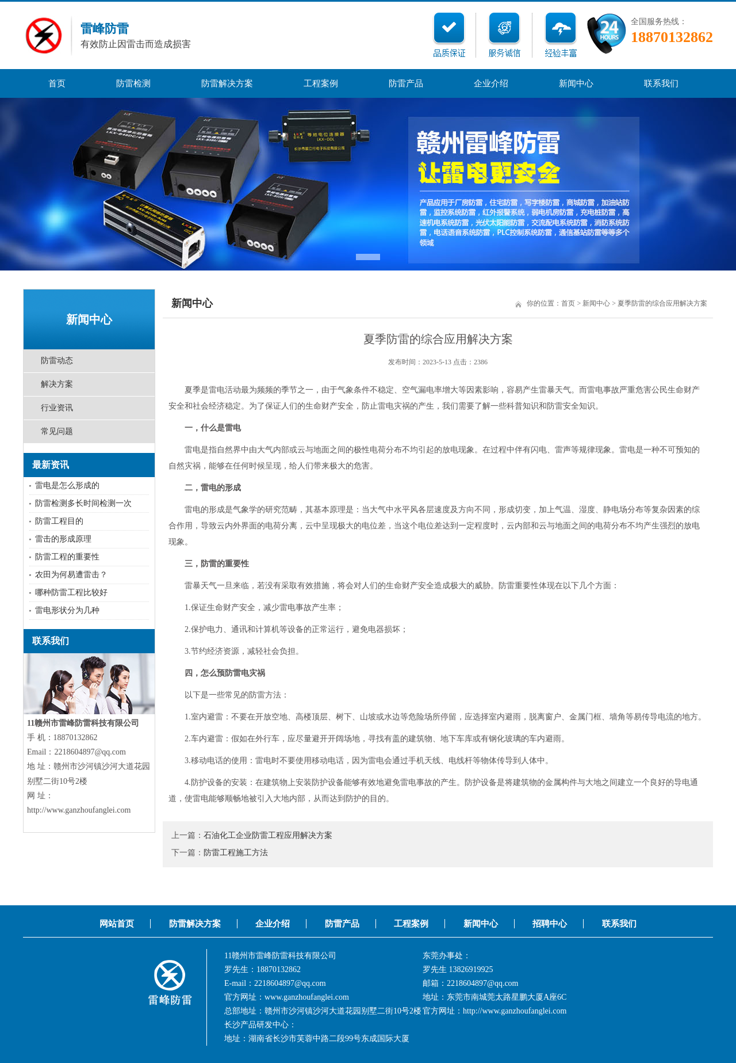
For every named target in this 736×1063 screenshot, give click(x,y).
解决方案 (57, 384)
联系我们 (661, 83)
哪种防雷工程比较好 (71, 592)
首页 (57, 83)
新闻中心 (576, 83)
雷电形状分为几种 (67, 610)
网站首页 (116, 923)
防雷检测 (133, 83)
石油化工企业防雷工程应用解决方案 (268, 835)
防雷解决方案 (227, 83)
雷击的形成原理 (63, 539)
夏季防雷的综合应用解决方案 (662, 303)
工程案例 (321, 83)
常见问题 (57, 431)
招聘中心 (549, 923)
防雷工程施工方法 (236, 852)
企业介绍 (491, 83)
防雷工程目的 (59, 521)
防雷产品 (406, 83)
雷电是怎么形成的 (67, 485)
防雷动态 (57, 360)
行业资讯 (57, 407)
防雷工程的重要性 (67, 557)
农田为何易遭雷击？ (71, 574)
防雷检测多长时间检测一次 (83, 503)
